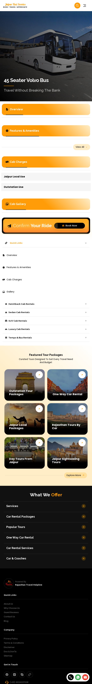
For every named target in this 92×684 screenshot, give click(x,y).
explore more (75, 475)
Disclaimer (9, 647)
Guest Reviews (11, 612)
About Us (8, 604)
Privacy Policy (11, 638)
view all (82, 147)
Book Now (68, 226)
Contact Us (9, 616)
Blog (6, 621)
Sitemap (8, 655)
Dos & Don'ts (10, 651)
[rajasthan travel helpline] (9, 583)
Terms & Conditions (14, 643)
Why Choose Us (12, 608)
